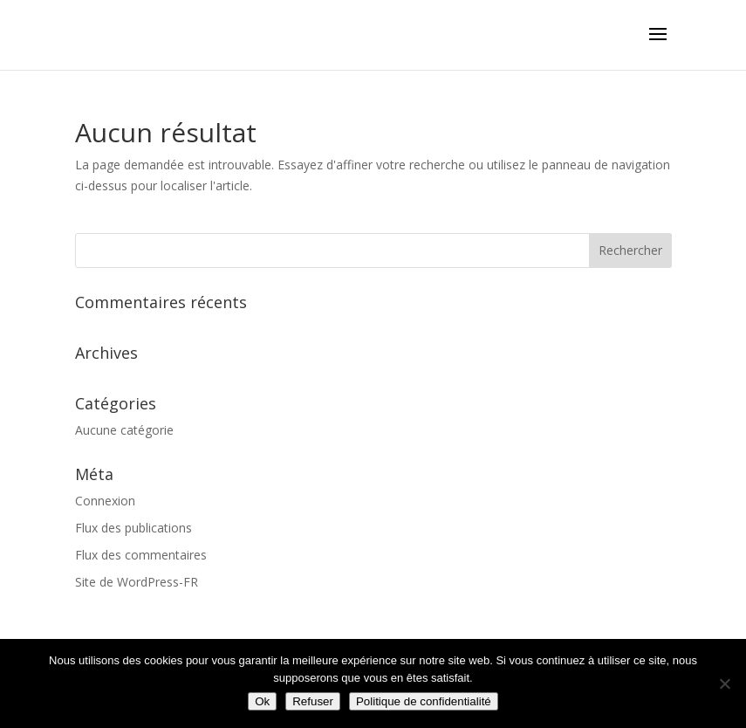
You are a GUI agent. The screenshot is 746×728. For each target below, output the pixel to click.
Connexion (105, 500)
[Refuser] (724, 683)
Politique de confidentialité (423, 701)
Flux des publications (133, 527)
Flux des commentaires (141, 554)
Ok (262, 701)
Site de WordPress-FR (136, 581)
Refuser (312, 701)
